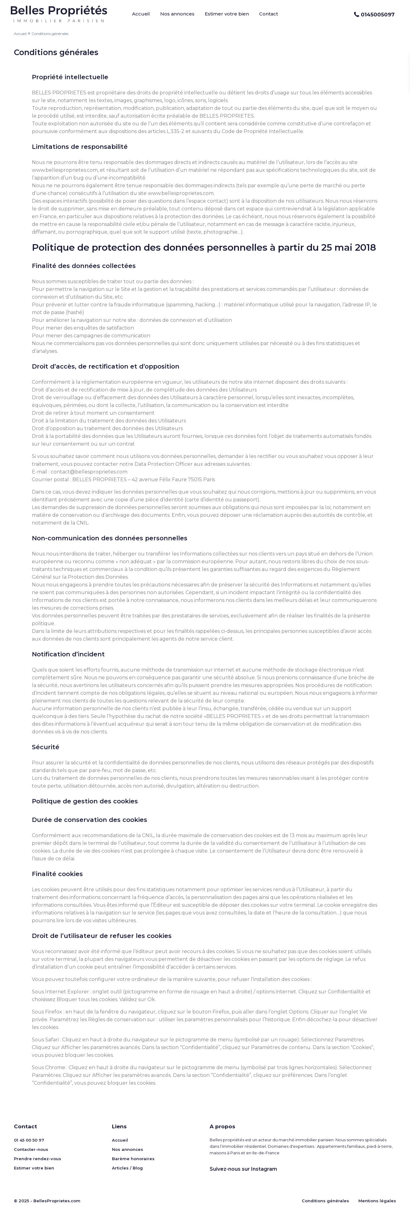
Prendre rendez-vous (37, 1158)
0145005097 (378, 14)
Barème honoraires (133, 1158)
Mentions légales (377, 1200)
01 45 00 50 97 (29, 1140)
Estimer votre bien (227, 14)
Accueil (141, 14)
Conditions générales (325, 1200)
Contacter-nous (31, 1149)
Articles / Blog (127, 1167)
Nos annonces (177, 14)
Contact (268, 14)
